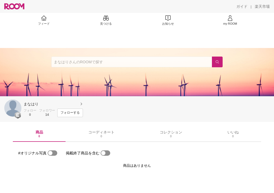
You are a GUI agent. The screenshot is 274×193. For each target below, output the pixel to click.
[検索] (217, 62)
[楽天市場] (262, 6)
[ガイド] (242, 6)
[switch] (52, 153)
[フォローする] (70, 113)
